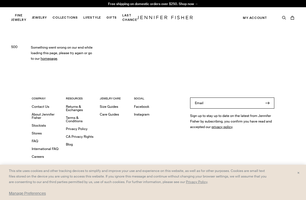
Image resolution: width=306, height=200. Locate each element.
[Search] (284, 17)
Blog (69, 144)
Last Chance (129, 17)
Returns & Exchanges (74, 108)
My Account (255, 18)
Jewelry (39, 17)
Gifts (111, 17)
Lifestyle (92, 17)
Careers (38, 156)
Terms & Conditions (74, 119)
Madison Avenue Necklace (97, 10)
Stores (37, 133)
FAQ (35, 141)
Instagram (142, 114)
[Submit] (267, 103)
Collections (65, 17)
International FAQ (45, 149)
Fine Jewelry (18, 17)
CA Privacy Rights (79, 136)
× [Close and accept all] (298, 172)
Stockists (39, 125)
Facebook (141, 106)
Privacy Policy (77, 129)
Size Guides (109, 106)
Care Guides (109, 114)
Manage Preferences (27, 193)
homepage (49, 58)
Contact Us (40, 106)
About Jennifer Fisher (43, 115)
